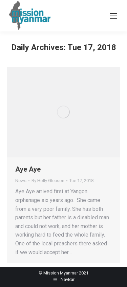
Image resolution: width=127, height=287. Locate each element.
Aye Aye (28, 169)
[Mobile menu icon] (113, 16)
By (47, 180)
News (20, 180)
